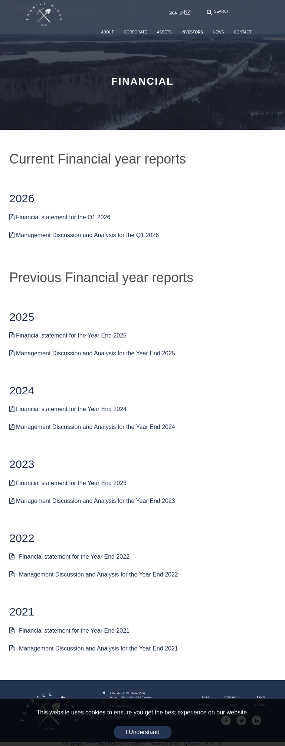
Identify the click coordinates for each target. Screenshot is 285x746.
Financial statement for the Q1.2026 (59, 217)
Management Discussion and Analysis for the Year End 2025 (92, 353)
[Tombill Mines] (44, 14)
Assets (260, 697)
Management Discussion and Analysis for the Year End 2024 (92, 427)
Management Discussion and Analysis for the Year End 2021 (93, 648)
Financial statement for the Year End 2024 (68, 409)
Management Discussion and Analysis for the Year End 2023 (92, 501)
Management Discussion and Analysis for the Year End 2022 (93, 574)
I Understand (142, 732)
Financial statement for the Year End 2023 (68, 483)
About (205, 697)
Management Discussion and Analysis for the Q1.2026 (84, 235)
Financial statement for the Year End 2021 (69, 630)
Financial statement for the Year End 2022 (69, 556)
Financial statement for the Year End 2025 (68, 335)
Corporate (231, 697)
